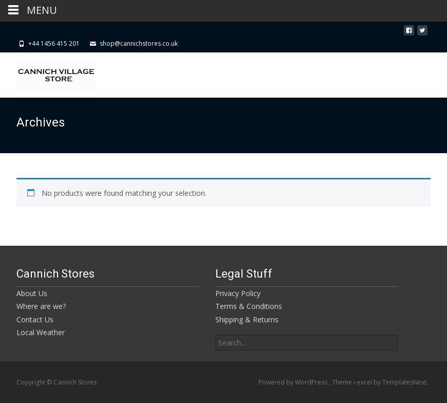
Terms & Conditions (248, 306)
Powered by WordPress (293, 382)
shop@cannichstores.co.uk (139, 43)
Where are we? (41, 306)
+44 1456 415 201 (54, 43)
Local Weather (40, 332)
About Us (31, 293)
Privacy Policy (237, 293)
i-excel (363, 382)
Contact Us (34, 319)
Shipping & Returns (246, 319)
